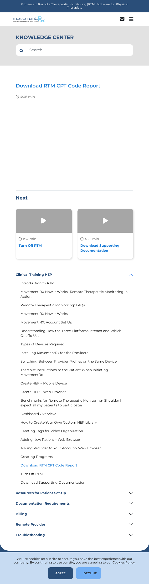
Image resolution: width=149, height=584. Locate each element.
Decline (90, 573)
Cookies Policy (124, 562)
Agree (60, 573)
